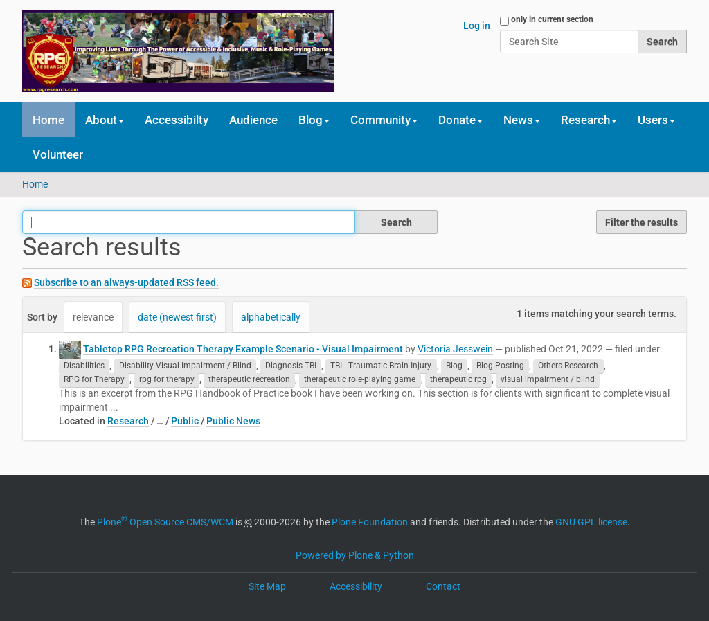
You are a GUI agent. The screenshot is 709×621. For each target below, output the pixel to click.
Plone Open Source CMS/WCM (165, 522)
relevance (93, 317)
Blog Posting (500, 366)
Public (185, 420)
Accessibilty (176, 120)
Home (48, 120)
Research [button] (589, 120)
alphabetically (270, 317)
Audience (253, 120)
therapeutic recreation (249, 380)
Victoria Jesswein (455, 348)
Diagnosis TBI (290, 366)
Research (128, 420)
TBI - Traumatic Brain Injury (380, 366)
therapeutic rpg (458, 380)
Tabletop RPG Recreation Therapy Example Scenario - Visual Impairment (243, 348)
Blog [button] (314, 120)
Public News (233, 420)
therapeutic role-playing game (359, 380)
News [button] (521, 120)
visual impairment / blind (548, 380)
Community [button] (384, 120)
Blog (454, 366)
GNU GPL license (591, 522)
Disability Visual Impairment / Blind (185, 366)
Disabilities (84, 366)
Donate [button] (460, 120)
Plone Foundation (370, 522)
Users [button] (656, 120)
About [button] (104, 120)
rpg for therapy (167, 380)
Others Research (568, 366)
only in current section (552, 19)
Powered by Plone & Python (355, 555)
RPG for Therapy (94, 380)
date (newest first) (177, 317)
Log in (476, 25)
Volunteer (58, 154)
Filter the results (641, 222)
